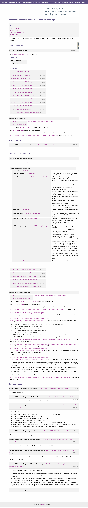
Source (71, 2)
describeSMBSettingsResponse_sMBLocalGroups (60, 345)
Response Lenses (14, 34)
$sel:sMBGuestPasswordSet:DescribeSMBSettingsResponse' (29, 349)
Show (14, 78)
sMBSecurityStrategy (20, 227)
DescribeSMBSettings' (18, 60)
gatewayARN (16, 63)
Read (14, 75)
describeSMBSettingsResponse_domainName (56, 341)
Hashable (16, 89)
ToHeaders (16, 99)
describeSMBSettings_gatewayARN (47, 135)
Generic (15, 82)
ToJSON (15, 92)
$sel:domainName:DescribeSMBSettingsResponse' (26, 341)
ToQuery (15, 106)
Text (24, 63)
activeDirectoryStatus (20, 177)
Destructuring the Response (17, 32)
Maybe (25, 171)
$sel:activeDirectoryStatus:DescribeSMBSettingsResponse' (30, 319)
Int (24, 262)
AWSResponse (21, 112)
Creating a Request (15, 28)
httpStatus (16, 262)
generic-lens (15, 130)
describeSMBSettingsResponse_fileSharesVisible (26, 315)
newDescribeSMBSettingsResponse (23, 162)
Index (83, 2)
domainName (16, 210)
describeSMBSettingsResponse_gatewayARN (50, 310)
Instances (57, 2)
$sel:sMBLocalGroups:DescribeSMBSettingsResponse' (27, 345)
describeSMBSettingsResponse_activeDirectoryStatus (28, 321)
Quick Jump (64, 2)
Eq (14, 72)
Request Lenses (14, 30)
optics (22, 130)
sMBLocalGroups (18, 214)
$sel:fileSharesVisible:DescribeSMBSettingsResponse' (28, 313)
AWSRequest (16, 95)
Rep (18, 109)
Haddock (43, 505)
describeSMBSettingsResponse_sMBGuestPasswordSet (27, 351)
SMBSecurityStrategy (41, 227)
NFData (15, 85)
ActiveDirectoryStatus (43, 177)
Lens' (36, 145)
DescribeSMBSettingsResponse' (21, 168)
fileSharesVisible (19, 173)
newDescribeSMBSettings (20, 54)
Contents (77, 2)
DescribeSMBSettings (20, 50)
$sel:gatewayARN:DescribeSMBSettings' (41, 122)
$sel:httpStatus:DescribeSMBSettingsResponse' (50, 297)
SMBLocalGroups (35, 214)
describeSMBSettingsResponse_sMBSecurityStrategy (27, 360)
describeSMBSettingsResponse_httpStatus (56, 378)
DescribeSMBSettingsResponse (23, 158)
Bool (33, 173)
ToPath (15, 102)
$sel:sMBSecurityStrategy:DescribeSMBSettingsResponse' (29, 358)
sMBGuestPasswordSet (20, 219)
